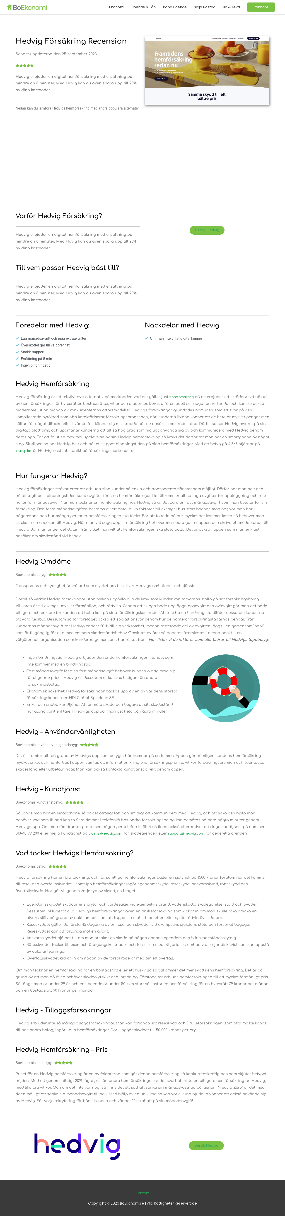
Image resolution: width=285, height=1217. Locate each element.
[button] (261, 7)
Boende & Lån (143, 7)
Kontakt (142, 1193)
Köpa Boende (175, 7)
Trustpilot (24, 451)
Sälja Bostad (204, 7)
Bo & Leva (231, 7)
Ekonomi (116, 7)
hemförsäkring (182, 397)
